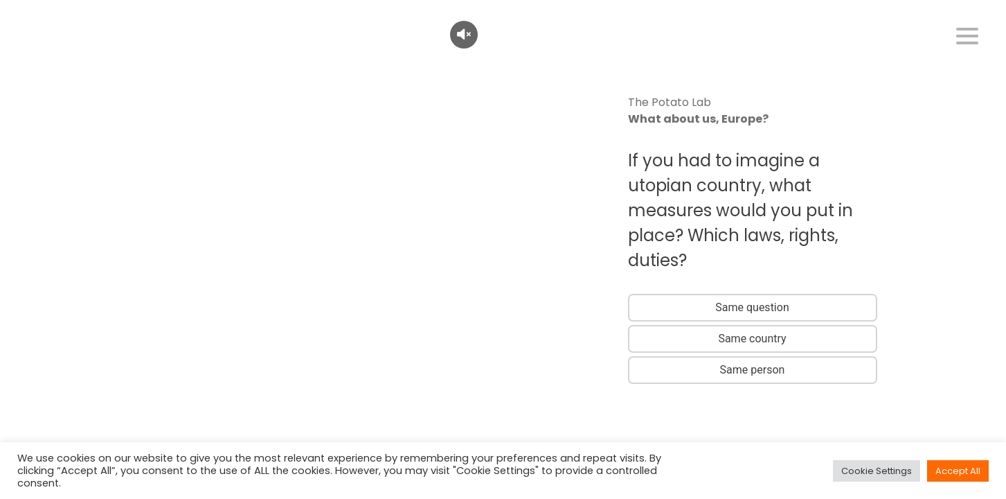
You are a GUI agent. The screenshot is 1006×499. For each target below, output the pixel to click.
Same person (752, 369)
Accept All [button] (957, 471)
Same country (752, 338)
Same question (752, 307)
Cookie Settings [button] (876, 471)
